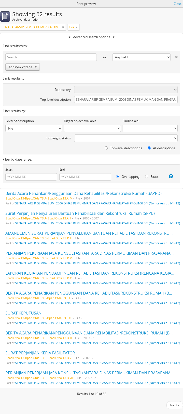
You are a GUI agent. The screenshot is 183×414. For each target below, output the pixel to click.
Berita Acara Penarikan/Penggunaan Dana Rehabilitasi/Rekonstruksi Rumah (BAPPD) (83, 193)
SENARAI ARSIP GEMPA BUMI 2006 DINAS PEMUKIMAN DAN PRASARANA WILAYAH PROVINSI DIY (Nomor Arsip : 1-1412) (97, 203)
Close (178, 3)
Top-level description (55, 99)
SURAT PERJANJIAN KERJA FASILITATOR (40, 353)
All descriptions (161, 148)
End (62, 169)
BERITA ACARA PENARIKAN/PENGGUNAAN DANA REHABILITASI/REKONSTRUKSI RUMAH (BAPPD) (93, 333)
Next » (174, 405)
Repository (63, 89)
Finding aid (131, 121)
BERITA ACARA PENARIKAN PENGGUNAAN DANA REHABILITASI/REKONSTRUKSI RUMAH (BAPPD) (93, 293)
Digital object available (80, 121)
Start (9, 169)
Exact (151, 176)
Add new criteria (23, 67)
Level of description (19, 121)
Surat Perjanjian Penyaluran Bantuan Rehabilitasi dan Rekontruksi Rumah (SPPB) (80, 213)
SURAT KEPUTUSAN (23, 313)
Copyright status (58, 138)
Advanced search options (91, 37)
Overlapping (128, 176)
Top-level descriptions (123, 148)
